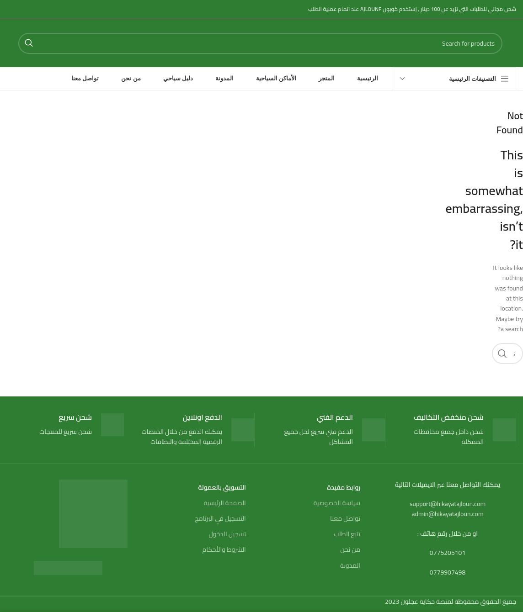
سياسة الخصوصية (337, 503)
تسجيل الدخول (227, 534)
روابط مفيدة (344, 487)
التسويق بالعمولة (222, 487)
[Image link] (68, 567)
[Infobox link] (457, 429)
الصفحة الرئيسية (225, 503)
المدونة (350, 565)
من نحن (350, 549)
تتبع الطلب (347, 534)
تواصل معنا (345, 518)
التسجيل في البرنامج (220, 518)
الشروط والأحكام (224, 549)
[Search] (260, 43)
